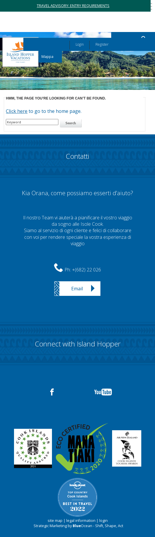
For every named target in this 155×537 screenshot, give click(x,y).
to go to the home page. (43, 111)
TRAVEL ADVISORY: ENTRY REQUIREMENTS (73, 5)
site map (55, 520)
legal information (80, 520)
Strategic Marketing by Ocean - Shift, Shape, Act (78, 525)
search (71, 123)
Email (77, 288)
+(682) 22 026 (86, 269)
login (103, 520)
